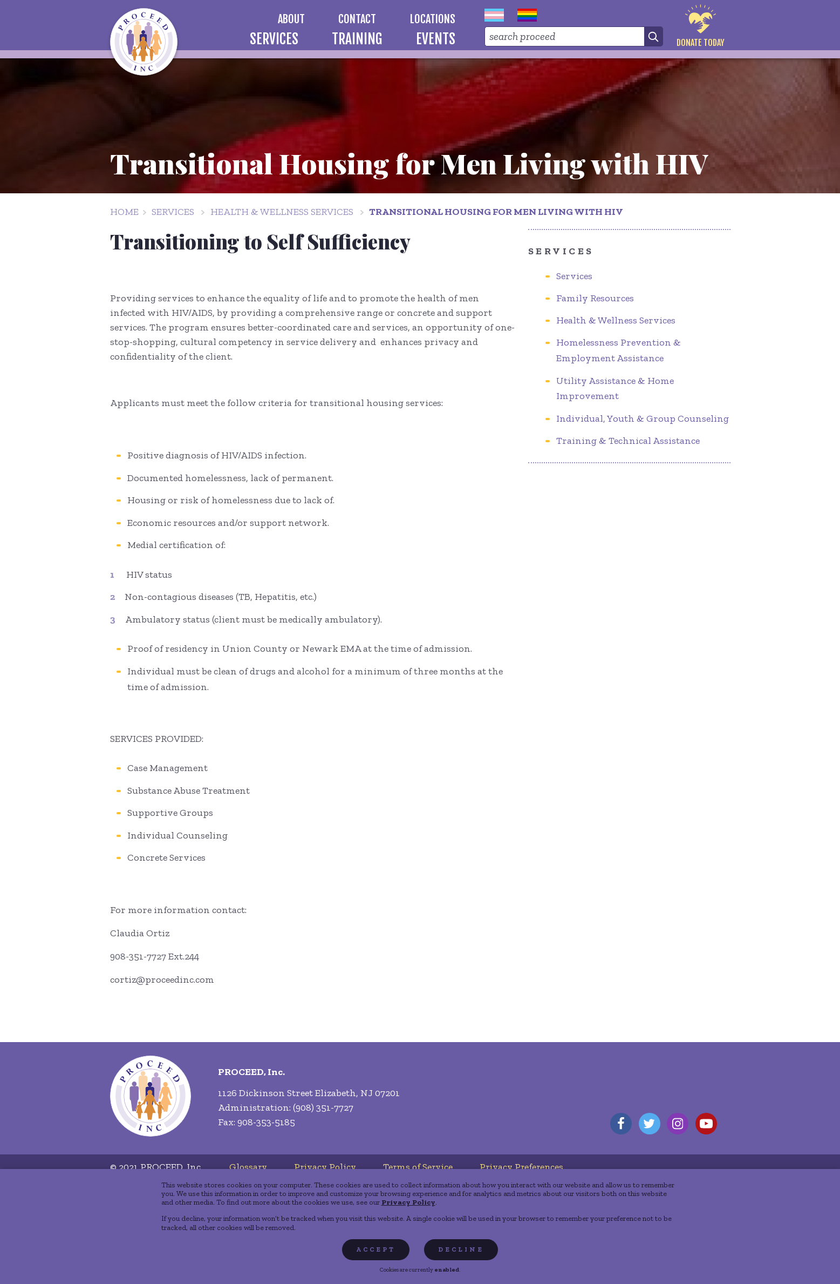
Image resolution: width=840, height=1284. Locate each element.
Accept (375, 1249)
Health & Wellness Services (281, 212)
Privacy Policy (408, 1202)
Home (124, 212)
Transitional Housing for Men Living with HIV (496, 212)
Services (173, 212)
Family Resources (595, 298)
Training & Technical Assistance (628, 441)
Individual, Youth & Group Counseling (642, 418)
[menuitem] (291, 19)
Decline (461, 1249)
